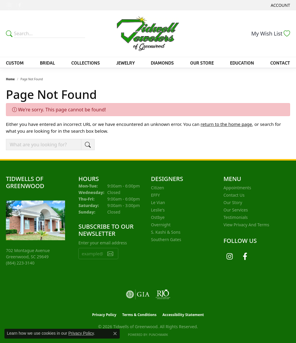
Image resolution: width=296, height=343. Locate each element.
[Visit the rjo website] (163, 294)
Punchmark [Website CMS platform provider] (158, 335)
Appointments (237, 187)
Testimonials (236, 217)
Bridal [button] (47, 62)
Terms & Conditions (139, 314)
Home (10, 79)
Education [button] (242, 62)
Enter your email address (102, 243)
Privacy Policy (104, 314)
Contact (280, 62)
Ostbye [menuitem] (158, 217)
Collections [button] (85, 62)
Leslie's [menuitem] (158, 210)
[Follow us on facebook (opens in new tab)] (19, 5)
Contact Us (234, 195)
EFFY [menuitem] (155, 195)
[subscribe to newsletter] (110, 253)
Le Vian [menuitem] (158, 202)
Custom (15, 62)
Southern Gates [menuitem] (166, 239)
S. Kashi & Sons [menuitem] (166, 232)
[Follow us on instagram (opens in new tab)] (9, 5)
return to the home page (226, 124)
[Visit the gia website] (138, 294)
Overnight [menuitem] (161, 224)
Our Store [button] (202, 62)
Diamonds (162, 62)
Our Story (233, 202)
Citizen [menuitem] (157, 187)
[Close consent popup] (115, 333)
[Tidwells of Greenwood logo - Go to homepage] (148, 33)
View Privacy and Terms (246, 224)
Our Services (236, 210)
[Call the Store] (20, 263)
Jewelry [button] (125, 62)
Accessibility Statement (183, 314)
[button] (280, 5)
